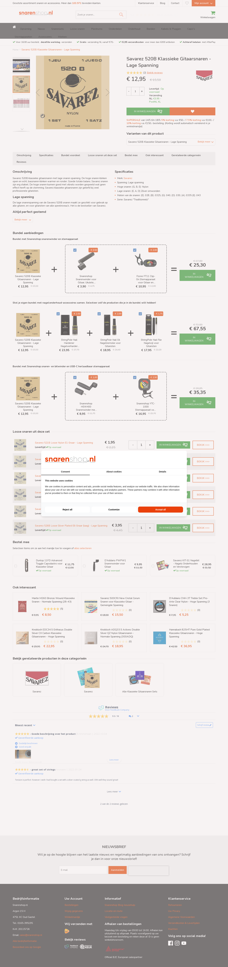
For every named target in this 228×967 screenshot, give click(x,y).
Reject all (67, 509)
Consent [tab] (65, 471)
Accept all (160, 509)
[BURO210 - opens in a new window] (171, 459)
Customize (114, 509)
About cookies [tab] (114, 471)
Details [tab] (162, 471)
